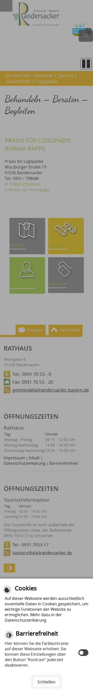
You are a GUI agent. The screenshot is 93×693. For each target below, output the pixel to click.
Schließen (46, 682)
